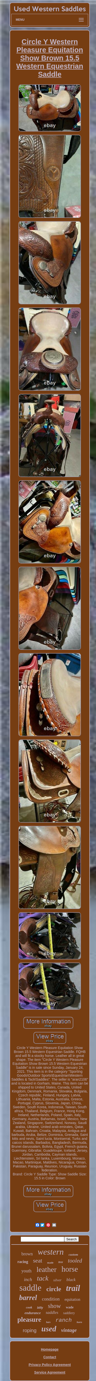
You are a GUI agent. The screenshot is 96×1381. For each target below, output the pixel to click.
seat (37, 1260)
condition (51, 1299)
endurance (33, 1313)
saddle (30, 1288)
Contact (49, 1357)
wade (69, 1307)
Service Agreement (49, 1372)
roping (29, 1330)
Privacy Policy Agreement (50, 1365)
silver (57, 1280)
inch (28, 1279)
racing (22, 1262)
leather (46, 1269)
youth (26, 1270)
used (48, 1328)
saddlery (69, 1313)
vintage (69, 1330)
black (71, 1279)
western (51, 1251)
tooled (75, 1261)
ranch (63, 1320)
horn (79, 1322)
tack (42, 1278)
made (50, 1262)
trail (73, 1288)
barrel (28, 1298)
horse (70, 1269)
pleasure (29, 1319)
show (54, 1306)
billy (40, 1307)
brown (27, 1253)
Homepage (50, 1349)
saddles (52, 1312)
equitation (72, 1299)
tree (60, 1262)
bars (48, 1322)
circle (53, 1289)
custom (73, 1254)
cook (29, 1307)
